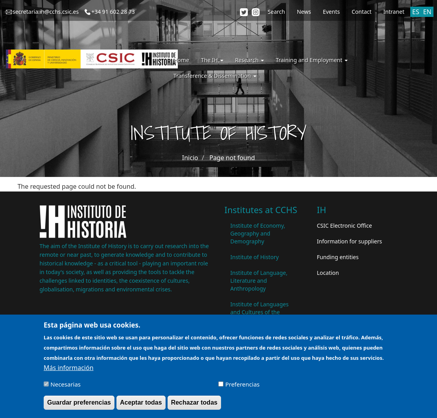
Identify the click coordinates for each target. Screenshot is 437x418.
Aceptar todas (141, 405)
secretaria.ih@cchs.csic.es (46, 11)
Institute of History (254, 257)
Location (328, 272)
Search (276, 11)
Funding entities (338, 257)
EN (427, 11)
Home (181, 60)
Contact (362, 11)
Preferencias (242, 387)
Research (249, 60)
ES (415, 11)
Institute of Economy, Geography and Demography (258, 233)
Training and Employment (312, 60)
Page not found (232, 157)
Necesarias (65, 387)
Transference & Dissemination (214, 75)
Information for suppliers (349, 241)
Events (331, 11)
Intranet (394, 11)
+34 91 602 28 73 (113, 11)
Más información (68, 370)
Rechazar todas (194, 405)
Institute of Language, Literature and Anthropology (259, 280)
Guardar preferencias (79, 405)
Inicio (190, 157)
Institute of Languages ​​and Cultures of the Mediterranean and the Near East (260, 315)
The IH (212, 60)
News (304, 11)
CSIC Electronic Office (344, 225)
